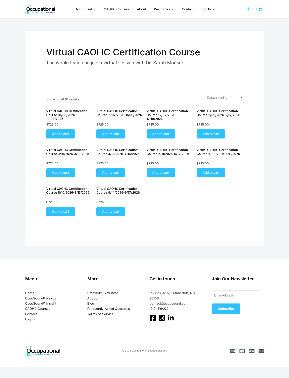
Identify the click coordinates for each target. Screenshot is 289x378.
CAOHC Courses (114, 9)
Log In (212, 9)
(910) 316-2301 (161, 315)
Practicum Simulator (102, 299)
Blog (90, 310)
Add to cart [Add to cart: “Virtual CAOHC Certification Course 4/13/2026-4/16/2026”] (111, 177)
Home (29, 299)
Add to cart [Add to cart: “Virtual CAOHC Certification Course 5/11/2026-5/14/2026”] (162, 177)
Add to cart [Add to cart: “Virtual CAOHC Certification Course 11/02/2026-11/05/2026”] (111, 136)
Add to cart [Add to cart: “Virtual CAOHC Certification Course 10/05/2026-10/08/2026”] (61, 136)
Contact (190, 9)
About (141, 9)
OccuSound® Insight (40, 310)
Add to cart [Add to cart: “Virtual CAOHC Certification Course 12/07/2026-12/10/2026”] (162, 136)
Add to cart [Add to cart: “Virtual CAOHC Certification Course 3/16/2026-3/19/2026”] (61, 177)
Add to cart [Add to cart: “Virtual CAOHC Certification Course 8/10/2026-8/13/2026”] (61, 218)
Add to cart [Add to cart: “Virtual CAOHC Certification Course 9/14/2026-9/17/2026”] (111, 218)
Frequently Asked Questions (108, 315)
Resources (165, 9)
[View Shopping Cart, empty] (255, 9)
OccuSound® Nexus (40, 305)
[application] (90, 9)
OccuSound (81, 9)
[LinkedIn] (171, 324)
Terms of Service (100, 321)
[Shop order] (222, 98)
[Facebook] (153, 324)
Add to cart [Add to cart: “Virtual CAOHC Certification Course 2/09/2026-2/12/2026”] (212, 136)
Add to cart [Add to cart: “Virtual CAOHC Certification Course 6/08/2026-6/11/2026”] (212, 177)
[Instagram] (162, 324)
